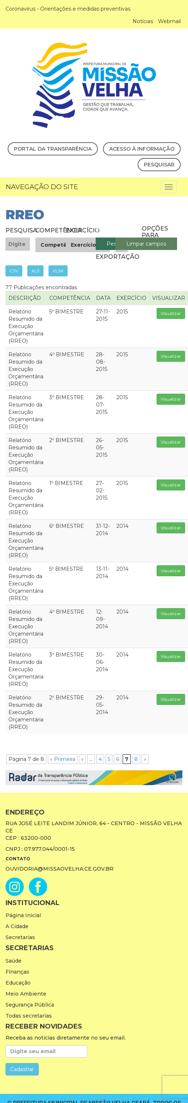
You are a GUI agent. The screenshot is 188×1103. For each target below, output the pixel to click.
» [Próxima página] (145, 759)
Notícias (143, 21)
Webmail (169, 21)
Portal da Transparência (53, 149)
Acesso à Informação (141, 149)
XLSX (58, 270)
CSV (13, 270)
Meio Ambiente (25, 993)
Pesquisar (159, 164)
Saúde (13, 960)
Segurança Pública (29, 1004)
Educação (18, 982)
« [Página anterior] (82, 759)
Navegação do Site (42, 187)
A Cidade (16, 926)
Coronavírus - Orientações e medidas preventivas (67, 8)
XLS (35, 270)
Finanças (17, 971)
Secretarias (20, 937)
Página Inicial (23, 915)
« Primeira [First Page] (62, 759)
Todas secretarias (28, 1015)
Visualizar (171, 313)
